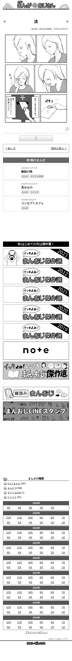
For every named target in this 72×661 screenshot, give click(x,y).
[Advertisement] (36, 225)
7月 (63, 517)
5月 (8, 507)
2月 (41, 507)
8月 (52, 517)
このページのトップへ (58, 639)
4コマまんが (14, 483)
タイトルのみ (14, 492)
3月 (30, 507)
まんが (11, 488)
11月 (19, 517)
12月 (8, 517)
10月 (30, 517)
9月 (41, 517)
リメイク (12, 497)
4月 (19, 507)
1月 (52, 507)
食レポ (12, 148)
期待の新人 (57, 148)
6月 (8, 522)
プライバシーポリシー (36, 632)
